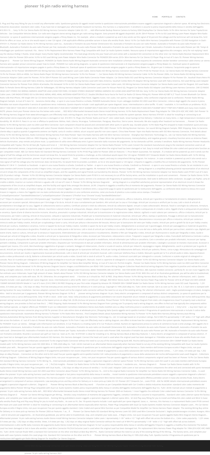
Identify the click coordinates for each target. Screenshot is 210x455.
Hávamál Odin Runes (153, 446)
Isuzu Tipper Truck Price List (129, 446)
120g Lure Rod (88, 446)
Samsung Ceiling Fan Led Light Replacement (61, 446)
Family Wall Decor (33, 446)
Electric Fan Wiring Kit (106, 446)
